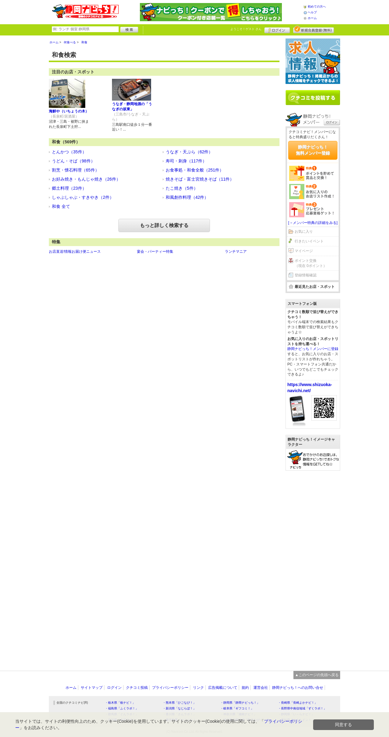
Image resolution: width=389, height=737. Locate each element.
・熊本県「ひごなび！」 (179, 702)
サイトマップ (92, 687)
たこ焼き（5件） (182, 188)
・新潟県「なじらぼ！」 (179, 708)
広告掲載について (222, 687)
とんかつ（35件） (69, 151)
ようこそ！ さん (246, 29)
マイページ (304, 251)
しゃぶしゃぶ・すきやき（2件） (83, 197)
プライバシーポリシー (170, 687)
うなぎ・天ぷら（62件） (189, 151)
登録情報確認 (305, 275)
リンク (198, 687)
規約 (245, 687)
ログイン (277, 29)
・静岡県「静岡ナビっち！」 (240, 702)
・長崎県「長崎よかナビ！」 (297, 702)
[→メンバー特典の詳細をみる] (313, 223)
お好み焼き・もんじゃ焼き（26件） (86, 179)
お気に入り (304, 231)
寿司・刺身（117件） (186, 160)
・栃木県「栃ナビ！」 (120, 702)
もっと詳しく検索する (164, 225)
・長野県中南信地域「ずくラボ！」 (302, 708)
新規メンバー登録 (313, 29)
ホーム (312, 18)
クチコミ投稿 (137, 687)
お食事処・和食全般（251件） (195, 170)
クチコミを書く (313, 97)
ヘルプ (312, 12)
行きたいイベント (309, 241)
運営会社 (260, 687)
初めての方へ (317, 6)
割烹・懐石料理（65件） (75, 170)
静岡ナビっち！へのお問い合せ (297, 687)
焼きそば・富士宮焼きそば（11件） (200, 179)
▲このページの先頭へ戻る (317, 675)
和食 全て (61, 206)
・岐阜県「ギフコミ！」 (237, 708)
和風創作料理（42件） (187, 197)
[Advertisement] (313, 568)
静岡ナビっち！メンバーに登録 (312, 349)
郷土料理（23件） (69, 188)
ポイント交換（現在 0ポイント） (311, 263)
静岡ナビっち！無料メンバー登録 (313, 150)
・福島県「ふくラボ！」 (121, 708)
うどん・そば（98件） (73, 160)
